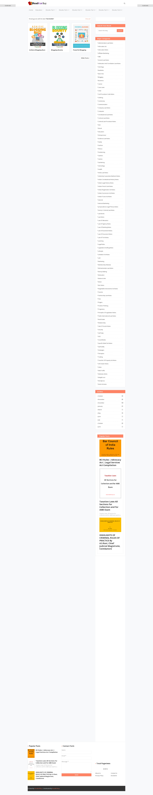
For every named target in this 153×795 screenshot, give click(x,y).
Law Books (101, 213)
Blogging (100, 77)
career (100, 84)
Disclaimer (114, 775)
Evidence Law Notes (104, 138)
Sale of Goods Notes (104, 326)
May (110, 413)
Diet (99, 125)
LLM (99, 258)
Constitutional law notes (105, 115)
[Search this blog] (107, 30)
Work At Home (102, 384)
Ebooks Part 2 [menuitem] (63, 10)
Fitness (100, 149)
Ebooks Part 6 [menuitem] (117, 10)
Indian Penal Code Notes (105, 186)
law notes (101, 217)
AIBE (99, 57)
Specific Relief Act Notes (105, 343)
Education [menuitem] (38, 10)
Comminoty (101, 101)
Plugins (100, 302)
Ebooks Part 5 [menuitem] (103, 10)
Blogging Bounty (57, 50)
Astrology (101, 67)
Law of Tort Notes (103, 237)
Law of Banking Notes (104, 227)
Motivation (101, 275)
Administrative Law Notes (105, 43)
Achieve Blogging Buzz (37, 50)
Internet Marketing (103, 203)
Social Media (102, 340)
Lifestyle (100, 251)
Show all (87, 19)
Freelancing (101, 152)
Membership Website (104, 265)
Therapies (101, 353)
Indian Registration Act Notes (106, 190)
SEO (99, 336)
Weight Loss (101, 377)
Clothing (100, 97)
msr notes (101, 285)
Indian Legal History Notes (106, 183)
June (110, 416)
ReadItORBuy (38, 788)
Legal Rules (101, 244)
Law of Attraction (103, 220)
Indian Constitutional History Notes (108, 179)
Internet (100, 200)
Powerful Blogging (79, 50)
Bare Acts (101, 74)
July (110, 420)
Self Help (101, 333)
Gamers (100, 155)
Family (100, 142)
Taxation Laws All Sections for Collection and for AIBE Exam (108, 505)
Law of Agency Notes (104, 224)
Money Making (102, 271)
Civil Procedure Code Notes (106, 94)
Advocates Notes (103, 50)
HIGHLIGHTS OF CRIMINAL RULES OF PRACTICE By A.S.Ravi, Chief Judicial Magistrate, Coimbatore (109, 542)
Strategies (101, 350)
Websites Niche (102, 374)
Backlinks (101, 70)
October (110, 396)
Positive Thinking (103, 306)
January (110, 406)
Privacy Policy (99, 775)
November (110, 399)
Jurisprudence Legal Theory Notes (108, 207)
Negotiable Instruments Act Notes (108, 289)
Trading (100, 357)
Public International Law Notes (107, 316)
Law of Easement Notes (105, 231)
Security (100, 329)
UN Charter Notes (103, 364)
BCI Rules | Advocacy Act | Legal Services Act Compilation (110, 462)
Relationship (102, 323)
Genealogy (101, 166)
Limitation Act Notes (104, 254)
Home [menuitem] (31, 10)
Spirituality (101, 347)
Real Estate (101, 319)
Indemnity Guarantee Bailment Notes (109, 176)
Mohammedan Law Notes (105, 268)
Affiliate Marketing (103, 53)
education (101, 132)
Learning (100, 241)
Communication (102, 104)
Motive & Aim (102, 278)
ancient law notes (103, 60)
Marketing (101, 261)
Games (100, 159)
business (101, 80)
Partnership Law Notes (105, 295)
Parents (100, 292)
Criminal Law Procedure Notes (107, 121)
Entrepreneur (102, 135)
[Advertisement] (8, 35)
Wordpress (101, 381)
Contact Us (114, 773)
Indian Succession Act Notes (106, 193)
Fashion (100, 145)
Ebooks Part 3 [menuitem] (77, 10)
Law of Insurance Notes (105, 234)
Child (99, 91)
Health (100, 169)
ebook (100, 128)
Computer (101, 111)
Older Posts (85, 58)
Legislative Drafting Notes (105, 248)
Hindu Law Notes (103, 173)
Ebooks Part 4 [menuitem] (90, 10)
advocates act (102, 46)
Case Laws (101, 87)
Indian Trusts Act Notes (105, 196)
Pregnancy (101, 309)
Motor (100, 282)
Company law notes (104, 108)
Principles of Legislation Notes (107, 312)
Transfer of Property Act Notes (107, 360)
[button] (8, 5)
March (110, 410)
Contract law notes (104, 118)
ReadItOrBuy (56, 788)
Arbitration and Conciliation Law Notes (109, 63)
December (110, 403)
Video (100, 367)
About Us (98, 773)
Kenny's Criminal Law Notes (106, 210)
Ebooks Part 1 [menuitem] (50, 10)
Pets (99, 299)
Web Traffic (101, 370)
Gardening (101, 162)
